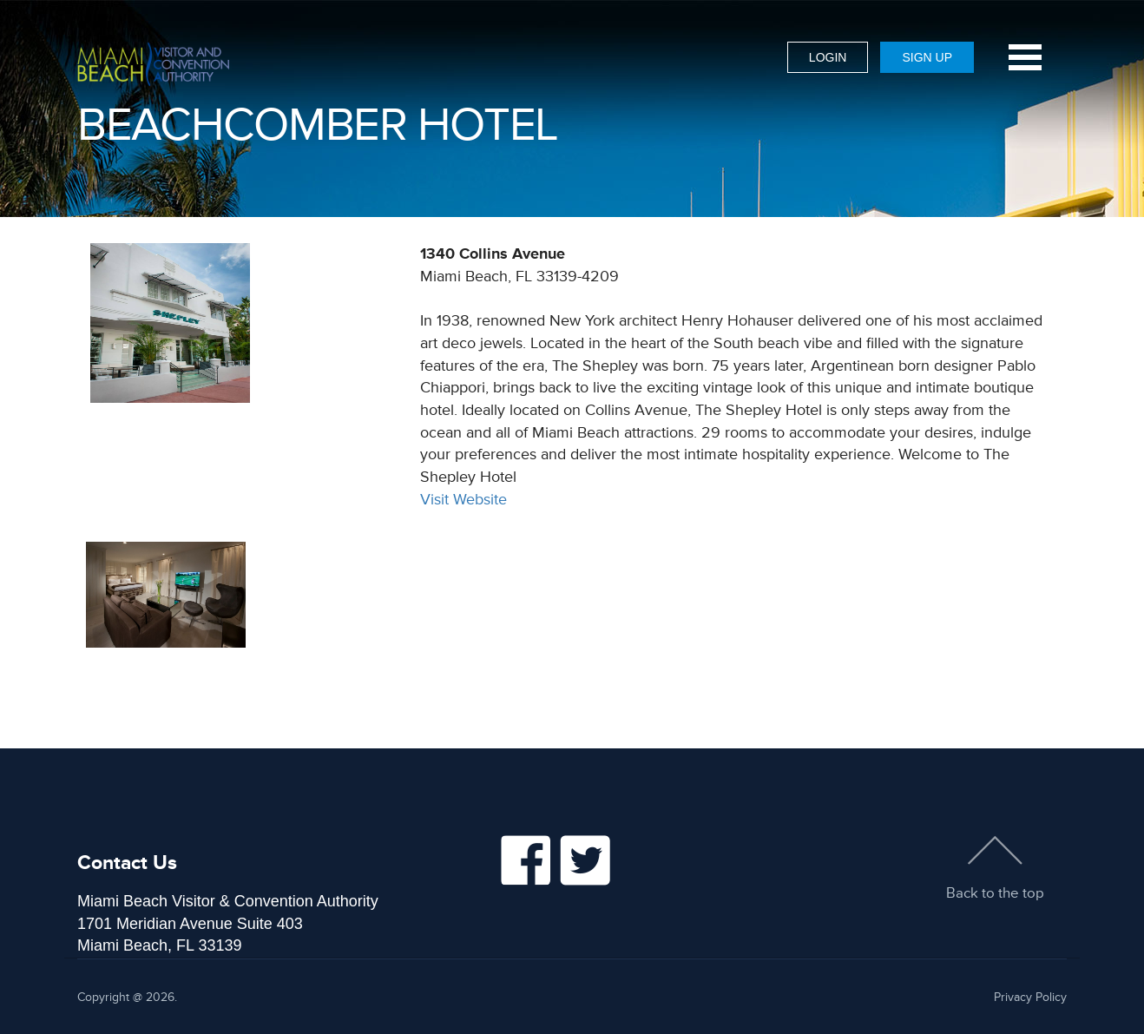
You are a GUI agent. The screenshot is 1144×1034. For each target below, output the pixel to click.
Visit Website (463, 499)
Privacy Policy (1030, 997)
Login (828, 57)
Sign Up (927, 57)
